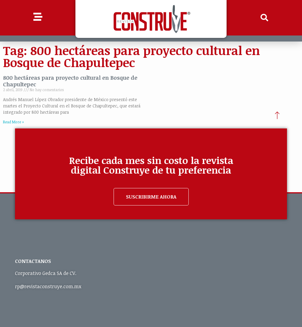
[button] (264, 17)
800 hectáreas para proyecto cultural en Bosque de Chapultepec (70, 81)
